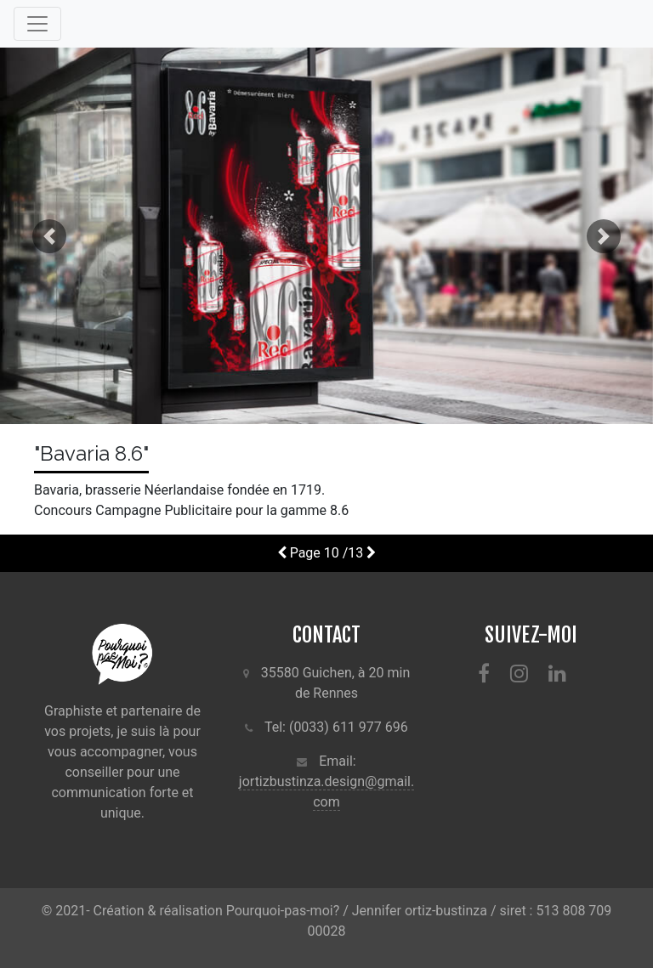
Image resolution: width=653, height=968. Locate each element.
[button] (49, 236)
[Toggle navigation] (37, 24)
